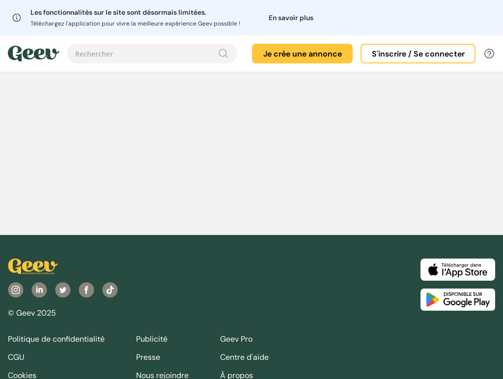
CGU (16, 357)
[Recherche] (223, 53)
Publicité (152, 339)
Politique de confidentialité (56, 339)
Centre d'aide (244, 357)
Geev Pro (236, 339)
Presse (148, 357)
